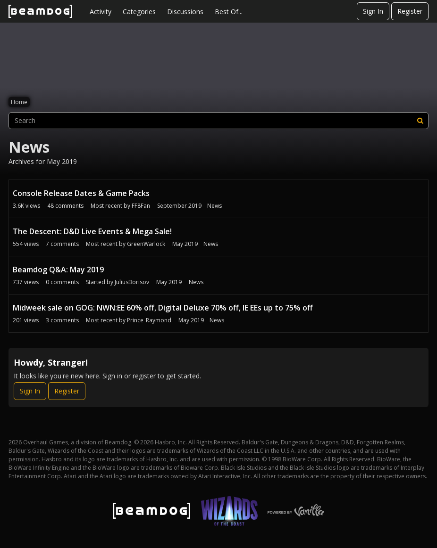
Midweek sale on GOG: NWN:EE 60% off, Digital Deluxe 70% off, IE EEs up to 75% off (163, 308)
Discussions (185, 11)
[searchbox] (218, 120)
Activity (100, 11)
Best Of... (229, 11)
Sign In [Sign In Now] (30, 390)
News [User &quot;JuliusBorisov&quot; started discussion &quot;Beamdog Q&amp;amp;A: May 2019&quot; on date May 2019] (196, 282)
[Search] (420, 120)
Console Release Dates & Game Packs (81, 193)
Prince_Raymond (149, 320)
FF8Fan (141, 206)
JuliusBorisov (132, 282)
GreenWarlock (146, 244)
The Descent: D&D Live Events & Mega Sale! (92, 231)
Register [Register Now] (66, 390)
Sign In (373, 11)
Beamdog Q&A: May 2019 (58, 269)
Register (409, 11)
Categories (139, 11)
